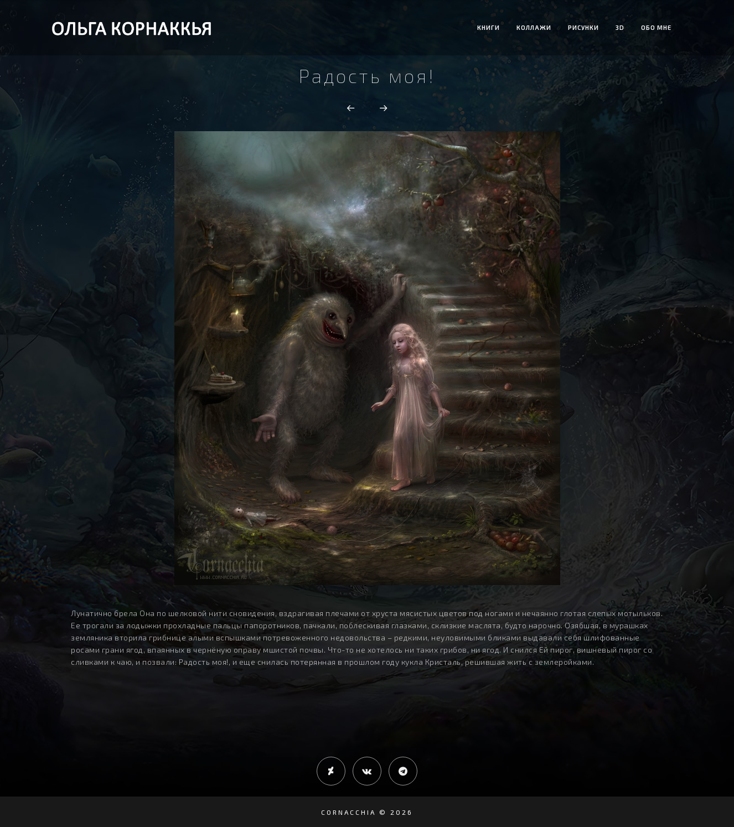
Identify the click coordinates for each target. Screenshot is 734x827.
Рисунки (583, 27)
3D (620, 27)
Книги (488, 27)
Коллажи (533, 27)
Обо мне (656, 27)
